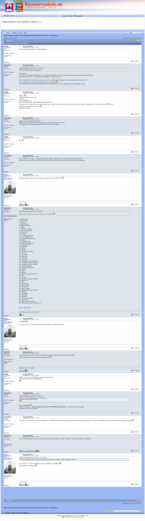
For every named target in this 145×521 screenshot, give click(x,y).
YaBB (62, 517)
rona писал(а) (23, 211)
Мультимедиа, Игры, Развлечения (30, 35)
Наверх (6, 62)
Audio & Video (44, 35)
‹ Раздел (12, 512)
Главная (8, 33)
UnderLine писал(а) (25, 457)
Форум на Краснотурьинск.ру (12, 35)
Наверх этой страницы (22, 512)
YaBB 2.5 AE (84, 515)
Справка (14, 33)
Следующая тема (136, 38)
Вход (39, 22)
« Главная (7, 512)
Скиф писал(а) (24, 68)
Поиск (20, 33)
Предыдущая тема (127, 38)
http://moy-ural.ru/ (23, 202)
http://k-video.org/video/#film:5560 (29, 121)
